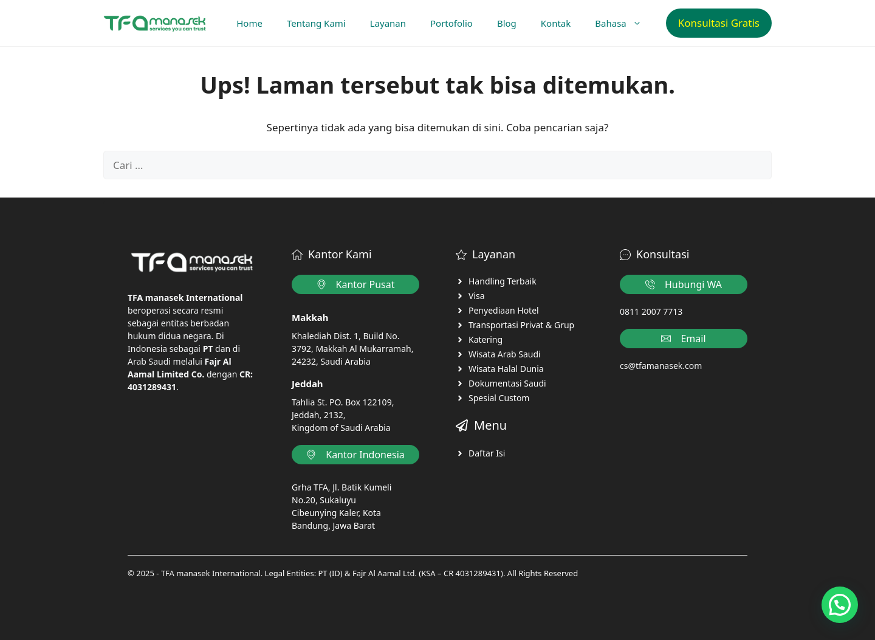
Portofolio (451, 23)
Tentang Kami (316, 23)
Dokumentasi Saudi (507, 383)
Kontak (556, 23)
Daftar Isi (486, 453)
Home (249, 23)
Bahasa (624, 23)
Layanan (388, 23)
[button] (840, 605)
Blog (506, 23)
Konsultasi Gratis (719, 23)
